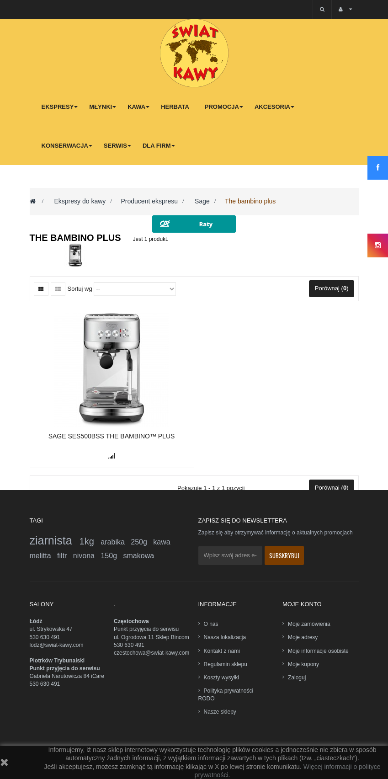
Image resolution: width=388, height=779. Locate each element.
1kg (90, 541)
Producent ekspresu (149, 201)
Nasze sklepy (220, 712)
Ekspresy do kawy (80, 201)
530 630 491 (45, 637)
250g (142, 542)
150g (112, 556)
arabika (116, 542)
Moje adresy (303, 637)
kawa (161, 542)
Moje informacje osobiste (318, 651)
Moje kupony (303, 664)
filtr (65, 556)
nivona (87, 556)
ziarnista (55, 540)
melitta (44, 556)
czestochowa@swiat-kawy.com (151, 653)
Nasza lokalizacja (225, 637)
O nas (211, 624)
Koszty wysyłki (221, 677)
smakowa (138, 556)
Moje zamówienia (309, 624)
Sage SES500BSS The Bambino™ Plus (111, 436)
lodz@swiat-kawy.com (57, 645)
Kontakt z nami (222, 651)
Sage (201, 201)
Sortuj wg (80, 288)
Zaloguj (297, 677)
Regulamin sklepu (225, 664)
